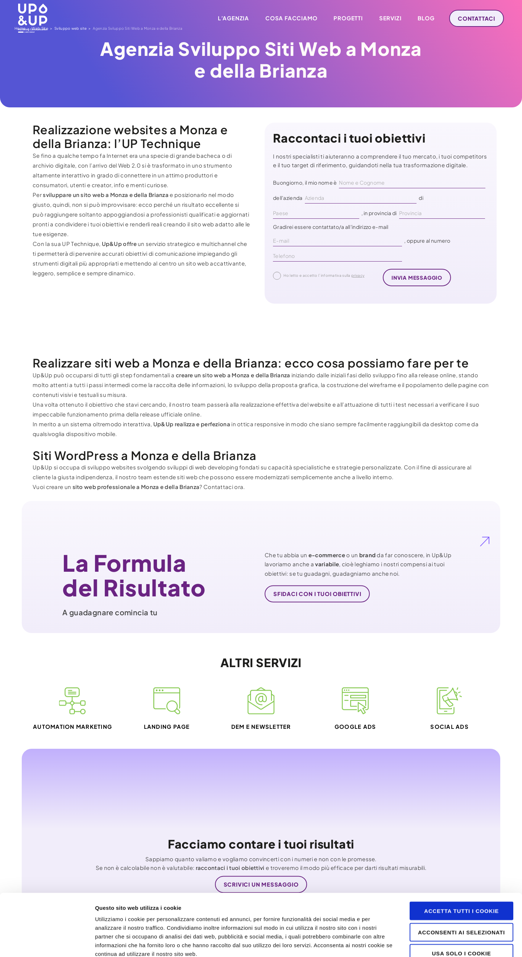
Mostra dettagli (385, 943)
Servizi (390, 18)
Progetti (348, 18)
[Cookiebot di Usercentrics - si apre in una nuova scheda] (47, 942)
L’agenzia (233, 18)
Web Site (50, 113)
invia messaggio (417, 277)
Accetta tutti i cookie (461, 853)
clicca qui (247, 904)
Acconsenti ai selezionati (461, 874)
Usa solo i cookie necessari (461, 898)
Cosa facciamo (291, 18)
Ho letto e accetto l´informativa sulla (318, 276)
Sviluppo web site (81, 113)
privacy (357, 275)
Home (30, 113)
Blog (426, 18)
